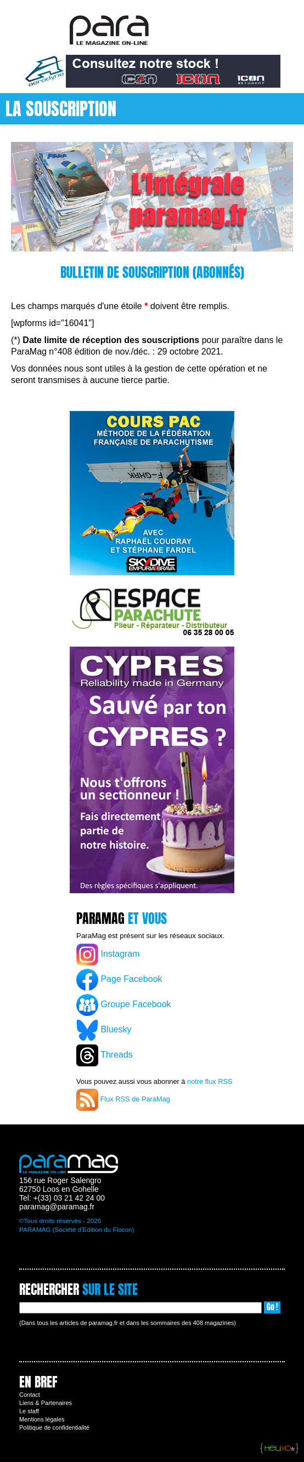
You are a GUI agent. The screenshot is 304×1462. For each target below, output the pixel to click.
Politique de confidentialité (54, 1427)
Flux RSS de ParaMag (123, 1100)
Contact (29, 1394)
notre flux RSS (210, 1081)
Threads (104, 1055)
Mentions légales (42, 1419)
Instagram (108, 955)
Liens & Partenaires (45, 1403)
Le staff (29, 1411)
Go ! (272, 1307)
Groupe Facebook (123, 1005)
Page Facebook (119, 980)
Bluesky (103, 1030)
